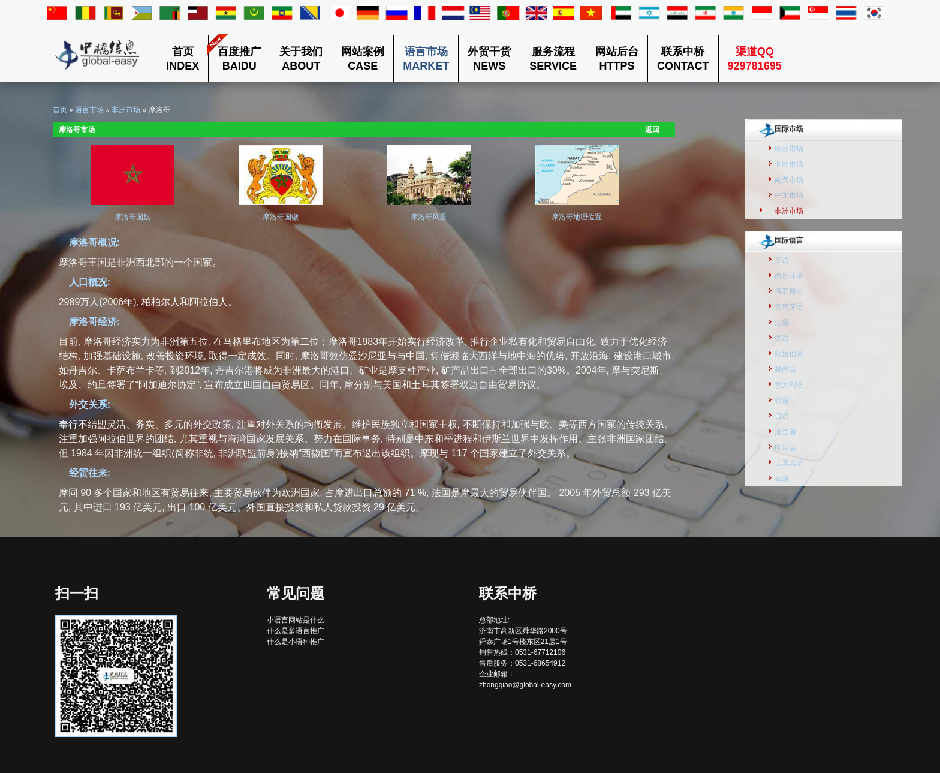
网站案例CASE (362, 59)
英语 (782, 260)
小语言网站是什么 (295, 620)
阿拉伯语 (789, 354)
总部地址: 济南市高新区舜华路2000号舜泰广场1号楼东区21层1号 (523, 631)
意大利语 (789, 385)
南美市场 (789, 180)
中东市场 (789, 195)
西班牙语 (789, 276)
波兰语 (785, 432)
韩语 (782, 400)
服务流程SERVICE (553, 59)
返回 (652, 129)
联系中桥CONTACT (683, 59)
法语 (782, 322)
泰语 (782, 478)
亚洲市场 (789, 164)
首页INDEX (182, 59)
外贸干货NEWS (489, 59)
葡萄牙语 (789, 307)
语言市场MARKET (426, 59)
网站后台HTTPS (616, 59)
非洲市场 (126, 110)
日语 (782, 416)
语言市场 (89, 110)
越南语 (785, 369)
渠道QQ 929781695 (755, 59)
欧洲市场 (789, 149)
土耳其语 (789, 463)
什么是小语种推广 (295, 641)
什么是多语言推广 (295, 631)
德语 (782, 338)
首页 (60, 110)
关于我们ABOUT (301, 59)
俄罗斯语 (789, 291)
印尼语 (785, 447)
